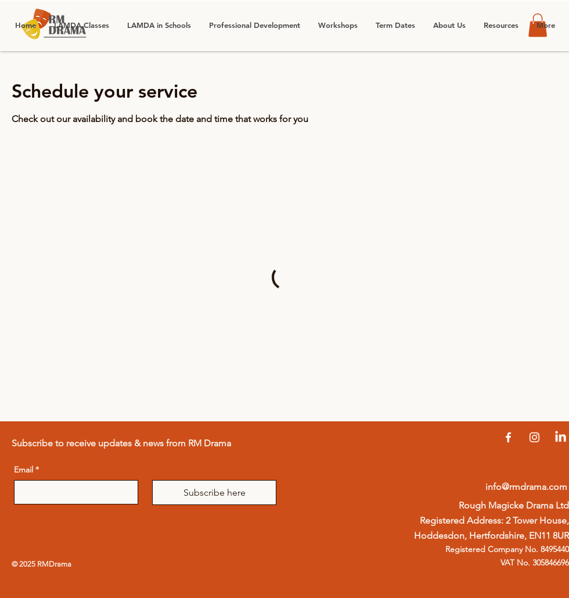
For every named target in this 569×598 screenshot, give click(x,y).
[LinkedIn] (560, 437)
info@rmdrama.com (526, 486)
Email (26, 470)
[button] (159, 25)
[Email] (73, 492)
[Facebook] (508, 437)
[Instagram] (534, 437)
